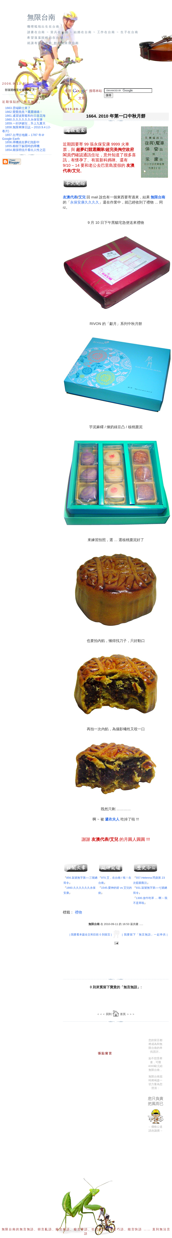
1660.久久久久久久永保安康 (24, 119)
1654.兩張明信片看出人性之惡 (25, 150)
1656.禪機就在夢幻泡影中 (22, 142)
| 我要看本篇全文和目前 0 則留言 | (90, 934)
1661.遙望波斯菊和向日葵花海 (25, 115)
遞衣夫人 (112, 819)
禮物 (78, 912)
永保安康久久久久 (84, 202)
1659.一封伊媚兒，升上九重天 (25, 123)
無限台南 (41, 17)
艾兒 (82, 197)
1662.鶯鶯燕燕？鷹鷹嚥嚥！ (24, 112)
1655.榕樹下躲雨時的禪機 (22, 146)
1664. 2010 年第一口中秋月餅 (116, 116)
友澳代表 (70, 197)
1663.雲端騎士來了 (18, 108)
